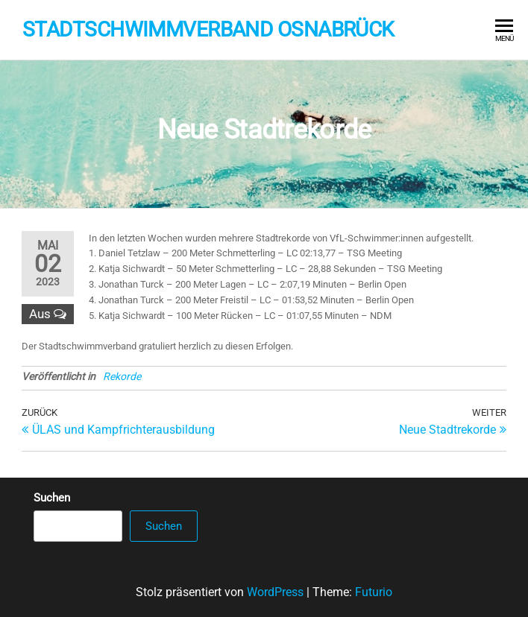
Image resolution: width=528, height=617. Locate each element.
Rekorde (122, 376)
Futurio (373, 592)
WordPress (275, 592)
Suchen (52, 497)
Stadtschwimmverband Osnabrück (208, 29)
